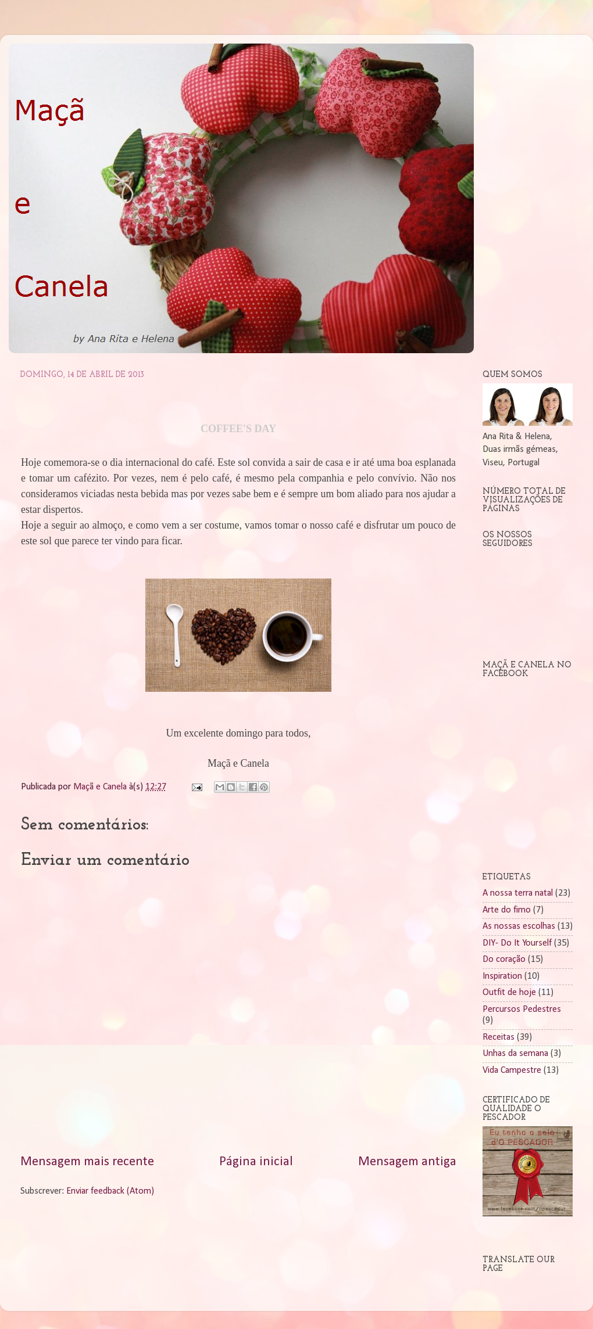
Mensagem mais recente (87, 1162)
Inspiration (502, 976)
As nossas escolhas (519, 926)
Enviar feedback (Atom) (110, 1191)
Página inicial (256, 1162)
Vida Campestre (512, 1070)
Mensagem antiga (407, 1162)
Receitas (499, 1037)
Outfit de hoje (509, 992)
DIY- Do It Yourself (517, 943)
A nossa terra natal (518, 893)
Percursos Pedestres (522, 1009)
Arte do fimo (507, 910)
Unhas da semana (515, 1053)
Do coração (504, 959)
